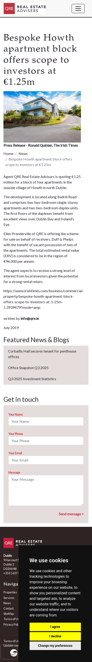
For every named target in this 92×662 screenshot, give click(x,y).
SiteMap (8, 613)
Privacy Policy (12, 624)
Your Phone (15, 434)
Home (8, 153)
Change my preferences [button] (55, 645)
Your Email (15, 453)
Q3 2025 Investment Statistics (32, 378)
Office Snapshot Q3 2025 (28, 367)
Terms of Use (12, 619)
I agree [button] (55, 627)
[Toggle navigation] (78, 8)
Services (8, 598)
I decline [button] (55, 636)
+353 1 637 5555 (13, 573)
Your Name (15, 414)
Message (14, 472)
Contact (8, 608)
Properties (10, 592)
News (23, 153)
